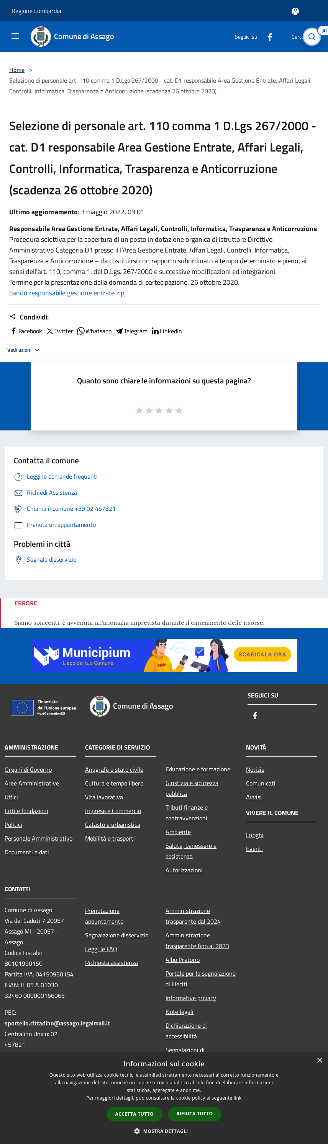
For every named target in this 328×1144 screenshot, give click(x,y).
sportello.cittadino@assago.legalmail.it (57, 1023)
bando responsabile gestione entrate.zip (66, 293)
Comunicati (261, 783)
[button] (164, 1131)
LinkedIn (166, 331)
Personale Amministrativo (38, 838)
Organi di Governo (28, 769)
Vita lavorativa (104, 797)
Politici (13, 824)
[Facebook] (266, 36)
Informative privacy (191, 997)
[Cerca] (312, 36)
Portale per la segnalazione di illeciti (201, 979)
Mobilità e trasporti (110, 838)
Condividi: (29, 317)
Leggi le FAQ (101, 948)
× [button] (319, 1061)
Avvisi (254, 797)
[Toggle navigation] (15, 36)
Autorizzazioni (184, 870)
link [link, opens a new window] (238, 1098)
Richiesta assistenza (111, 962)
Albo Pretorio (183, 959)
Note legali (180, 1011)
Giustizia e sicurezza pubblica (192, 788)
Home (17, 69)
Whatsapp (94, 331)
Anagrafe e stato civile (114, 769)
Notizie (255, 769)
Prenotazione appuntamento (104, 916)
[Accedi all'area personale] (295, 11)
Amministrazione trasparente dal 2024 (193, 916)
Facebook (25, 331)
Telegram (131, 331)
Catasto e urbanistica (112, 824)
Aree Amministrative (32, 783)
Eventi (254, 848)
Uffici (11, 797)
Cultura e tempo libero (114, 783)
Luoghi (255, 834)
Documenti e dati (27, 852)
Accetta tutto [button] (134, 1114)
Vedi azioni (24, 350)
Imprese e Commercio (113, 810)
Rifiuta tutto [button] (195, 1113)
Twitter (59, 331)
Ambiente (178, 831)
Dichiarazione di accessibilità (186, 1031)
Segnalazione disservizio (116, 935)
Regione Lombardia (36, 10)
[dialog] (164, 1098)
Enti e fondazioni (26, 810)
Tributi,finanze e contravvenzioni (187, 813)
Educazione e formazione (198, 769)
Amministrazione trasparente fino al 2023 (197, 940)
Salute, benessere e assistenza (191, 851)
